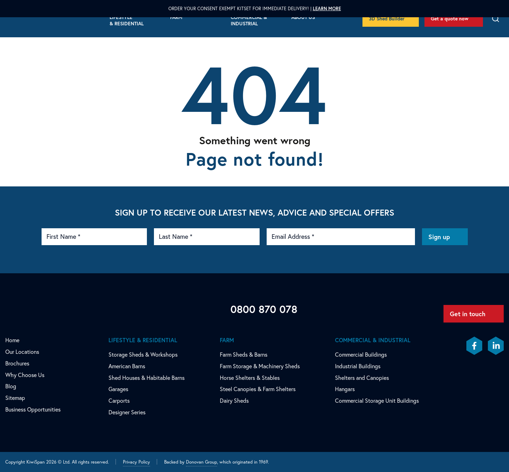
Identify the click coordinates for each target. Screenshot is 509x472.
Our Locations (22, 351)
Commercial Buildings (361, 354)
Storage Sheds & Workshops (143, 354)
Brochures (17, 363)
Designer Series (126, 412)
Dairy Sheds (234, 400)
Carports (119, 400)
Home (12, 340)
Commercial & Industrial (249, 20)
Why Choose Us (24, 374)
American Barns (126, 366)
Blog (10, 386)
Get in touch (467, 314)
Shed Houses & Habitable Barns (146, 377)
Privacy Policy (136, 462)
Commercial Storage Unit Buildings (377, 400)
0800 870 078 (263, 309)
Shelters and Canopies (362, 377)
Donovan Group (201, 462)
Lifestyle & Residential (127, 20)
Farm (176, 17)
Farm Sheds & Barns (243, 354)
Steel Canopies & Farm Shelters (258, 389)
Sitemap (15, 397)
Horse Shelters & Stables (250, 377)
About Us (303, 17)
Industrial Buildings (357, 366)
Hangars (345, 389)
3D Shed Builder (386, 18)
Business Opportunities (33, 409)
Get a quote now (449, 18)
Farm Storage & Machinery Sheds (260, 366)
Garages (118, 389)
